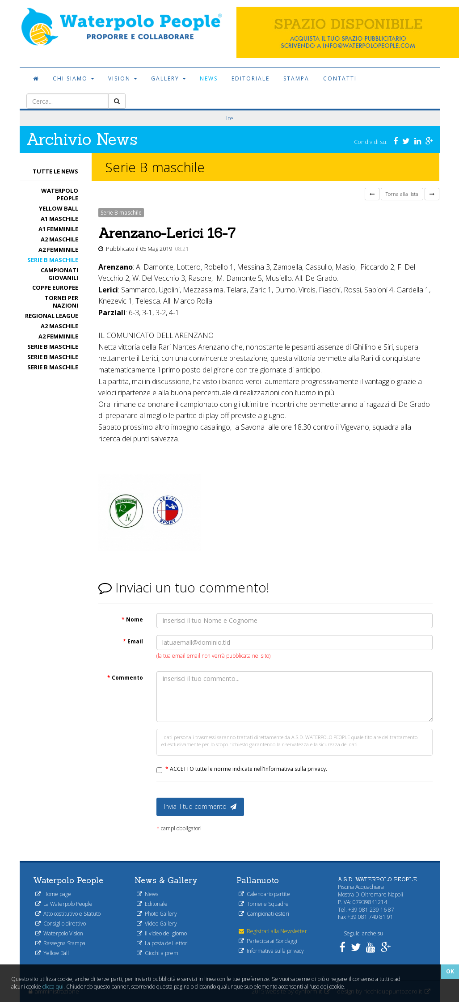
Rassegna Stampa (60, 943)
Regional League (51, 316)
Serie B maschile (52, 260)
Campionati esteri (264, 913)
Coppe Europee (55, 287)
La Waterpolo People (64, 904)
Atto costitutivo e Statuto (68, 913)
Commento (125, 677)
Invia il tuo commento (200, 806)
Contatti (340, 78)
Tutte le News (55, 171)
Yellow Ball (58, 208)
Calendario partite (264, 894)
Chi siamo (73, 78)
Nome (132, 619)
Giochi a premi (158, 953)
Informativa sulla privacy (271, 951)
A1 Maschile (59, 219)
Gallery (168, 78)
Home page (53, 894)
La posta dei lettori (163, 943)
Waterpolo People (59, 194)
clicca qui (52, 986)
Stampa (296, 78)
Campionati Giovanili (59, 274)
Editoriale (251, 78)
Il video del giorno (162, 933)
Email (133, 641)
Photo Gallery (157, 913)
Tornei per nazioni (61, 301)
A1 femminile (58, 229)
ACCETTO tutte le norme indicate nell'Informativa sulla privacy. (246, 769)
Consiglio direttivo (60, 923)
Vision (122, 78)
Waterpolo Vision (59, 933)
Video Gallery (157, 923)
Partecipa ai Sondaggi (268, 941)
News (209, 78)
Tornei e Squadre (264, 904)
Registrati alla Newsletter (273, 931)
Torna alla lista (402, 193)
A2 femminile (58, 249)
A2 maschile (59, 239)
